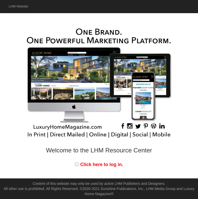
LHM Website (18, 6)
